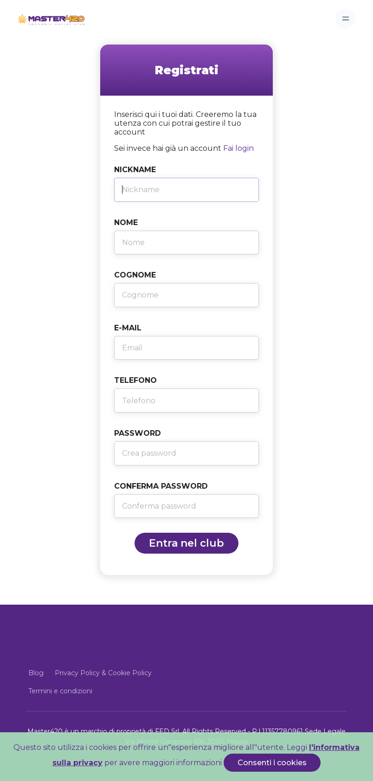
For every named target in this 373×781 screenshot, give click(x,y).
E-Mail (127, 327)
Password (137, 433)
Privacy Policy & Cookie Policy (103, 673)
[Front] (44, 18)
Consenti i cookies (272, 762)
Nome (126, 222)
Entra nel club (186, 543)
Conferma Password (161, 486)
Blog (36, 673)
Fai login (238, 148)
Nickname (135, 169)
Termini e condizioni (60, 691)
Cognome (135, 275)
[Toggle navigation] (345, 19)
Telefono (135, 380)
